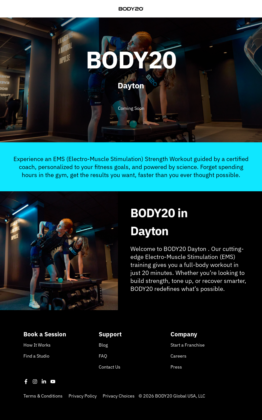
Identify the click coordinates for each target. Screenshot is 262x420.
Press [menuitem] (176, 367)
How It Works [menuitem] (37, 345)
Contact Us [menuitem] (109, 367)
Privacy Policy (83, 396)
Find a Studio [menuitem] (36, 356)
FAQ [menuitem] (103, 356)
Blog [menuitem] (103, 345)
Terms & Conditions (43, 396)
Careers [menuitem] (178, 356)
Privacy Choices (119, 396)
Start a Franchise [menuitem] (188, 345)
